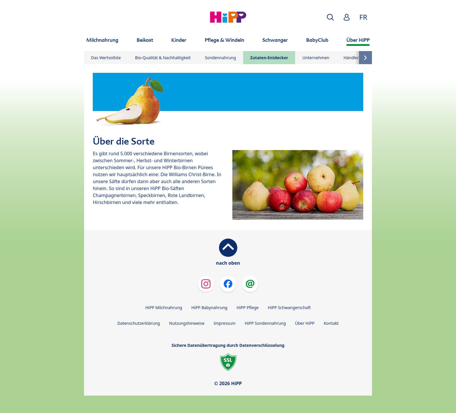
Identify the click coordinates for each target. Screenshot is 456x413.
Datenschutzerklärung (138, 323)
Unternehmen (315, 57)
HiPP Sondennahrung (265, 323)
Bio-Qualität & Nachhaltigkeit (162, 57)
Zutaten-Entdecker (269, 57)
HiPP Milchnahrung (163, 307)
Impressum (225, 323)
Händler (351, 57)
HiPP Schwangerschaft (289, 307)
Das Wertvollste (106, 57)
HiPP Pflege (248, 307)
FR (363, 17)
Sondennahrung (220, 57)
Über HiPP (304, 323)
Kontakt (331, 323)
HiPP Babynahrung (209, 307)
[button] (330, 17)
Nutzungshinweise (187, 323)
